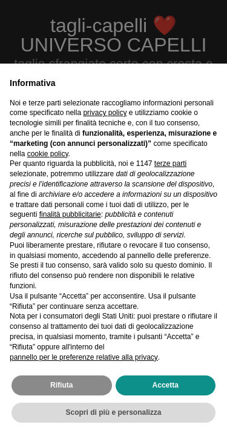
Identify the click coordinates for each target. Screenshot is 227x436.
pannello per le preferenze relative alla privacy (84, 357)
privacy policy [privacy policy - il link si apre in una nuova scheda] (105, 112)
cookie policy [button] (47, 154)
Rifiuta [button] (61, 385)
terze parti (170, 163)
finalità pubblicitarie (70, 214)
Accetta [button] (166, 385)
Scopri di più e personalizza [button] (113, 412)
